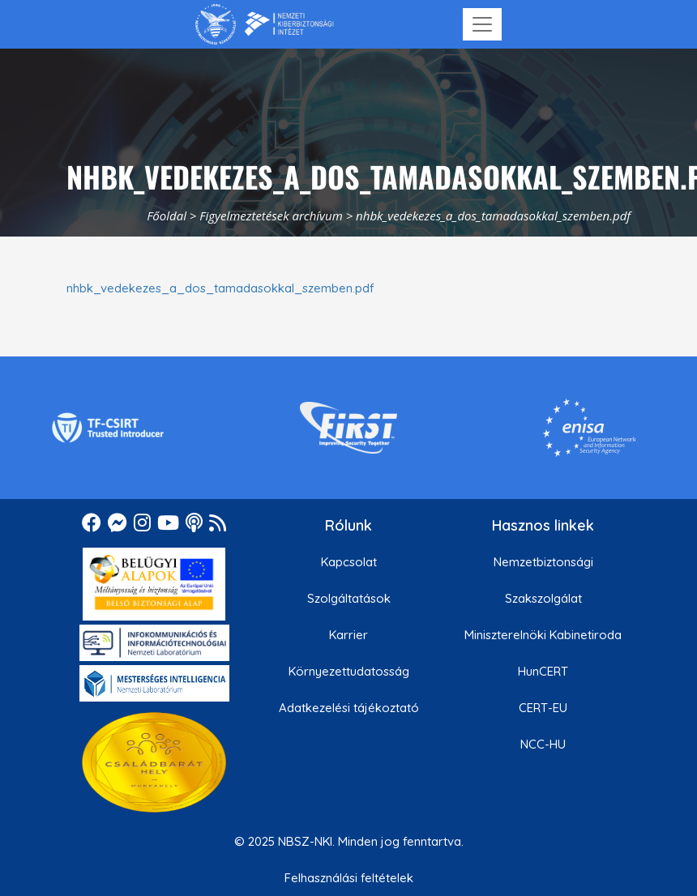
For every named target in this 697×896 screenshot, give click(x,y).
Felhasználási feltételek (348, 877)
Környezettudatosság (349, 671)
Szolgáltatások (349, 598)
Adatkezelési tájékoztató (349, 707)
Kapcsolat (349, 562)
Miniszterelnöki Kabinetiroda (543, 634)
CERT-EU (543, 707)
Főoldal (166, 215)
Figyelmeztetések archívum (270, 215)
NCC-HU (543, 744)
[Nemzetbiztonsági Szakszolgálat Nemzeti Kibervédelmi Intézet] (264, 24)
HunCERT (543, 671)
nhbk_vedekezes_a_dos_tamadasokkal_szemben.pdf (220, 288)
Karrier (348, 634)
